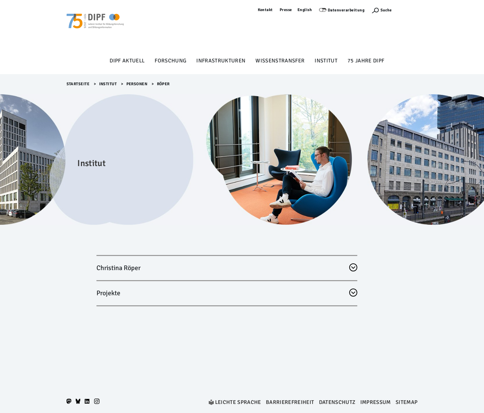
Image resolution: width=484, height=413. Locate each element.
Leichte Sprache (238, 402)
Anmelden (408, 9)
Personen (137, 84)
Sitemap (406, 402)
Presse (286, 9)
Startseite (78, 84)
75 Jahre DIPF (366, 60)
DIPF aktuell (127, 60)
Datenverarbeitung (346, 10)
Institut (326, 60)
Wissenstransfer (280, 60)
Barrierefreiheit (290, 402)
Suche (386, 10)
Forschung (170, 60)
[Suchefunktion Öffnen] (381, 10)
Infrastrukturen (220, 60)
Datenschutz (337, 402)
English (304, 9)
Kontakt (265, 9)
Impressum (375, 402)
